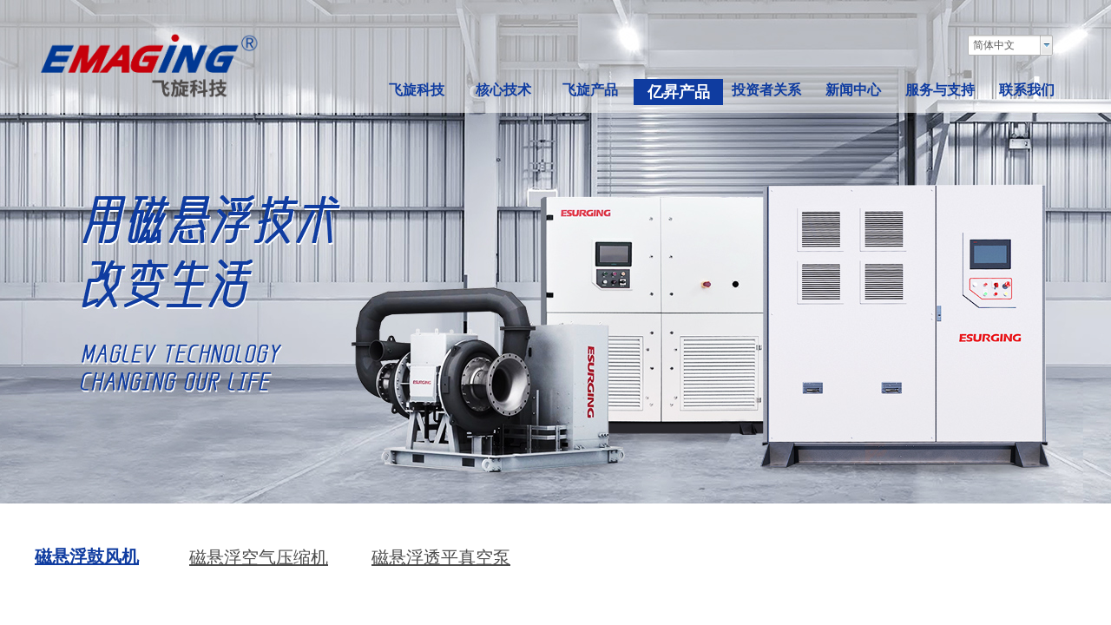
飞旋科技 (416, 89)
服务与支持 (940, 89)
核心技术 (503, 89)
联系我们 (1027, 89)
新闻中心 (853, 89)
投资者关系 (766, 89)
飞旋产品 (590, 89)
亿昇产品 (679, 92)
